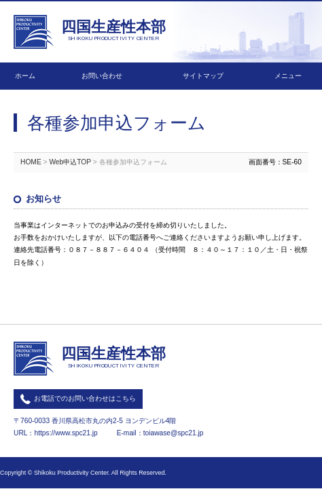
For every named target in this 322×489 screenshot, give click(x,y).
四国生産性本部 (113, 31)
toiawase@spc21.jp (173, 433)
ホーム (25, 75)
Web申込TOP (70, 162)
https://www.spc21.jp (65, 433)
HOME (30, 162)
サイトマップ (203, 75)
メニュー (288, 75)
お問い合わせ (102, 75)
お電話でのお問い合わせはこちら (85, 398)
